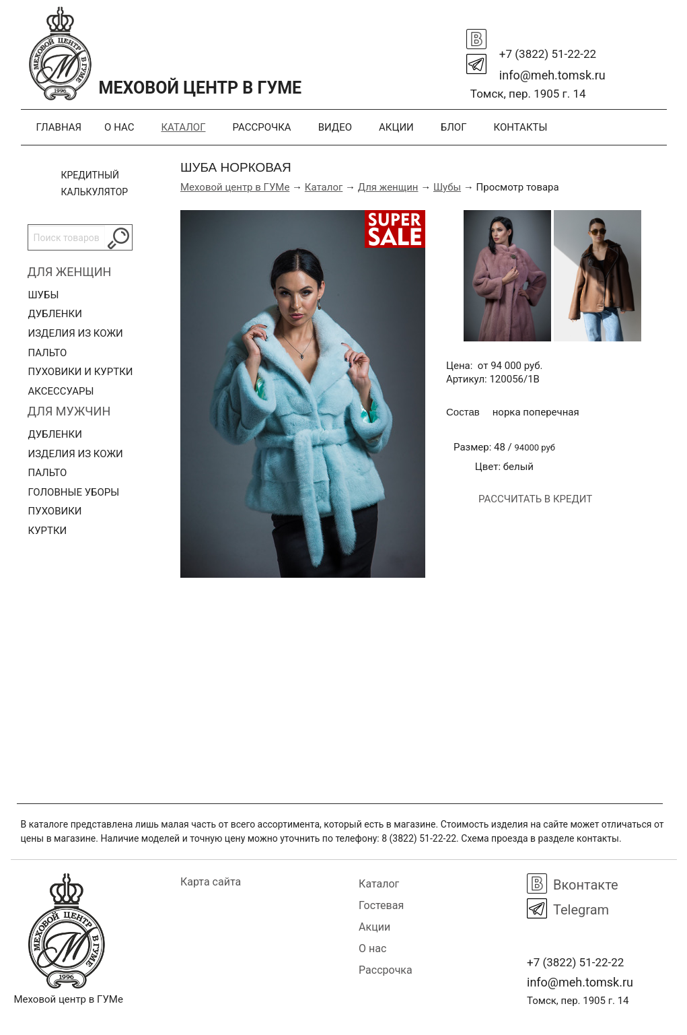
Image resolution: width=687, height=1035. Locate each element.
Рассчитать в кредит (535, 499)
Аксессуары (61, 391)
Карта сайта (210, 881)
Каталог (183, 127)
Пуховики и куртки (80, 372)
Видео (335, 127)
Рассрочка (261, 127)
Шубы (43, 295)
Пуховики (55, 511)
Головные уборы (74, 492)
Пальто (47, 353)
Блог (454, 127)
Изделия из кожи (75, 333)
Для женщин (70, 272)
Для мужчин (69, 411)
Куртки (47, 531)
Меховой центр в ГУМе (234, 187)
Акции (396, 127)
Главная (59, 127)
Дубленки (55, 314)
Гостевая (381, 905)
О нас (119, 127)
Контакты (521, 127)
